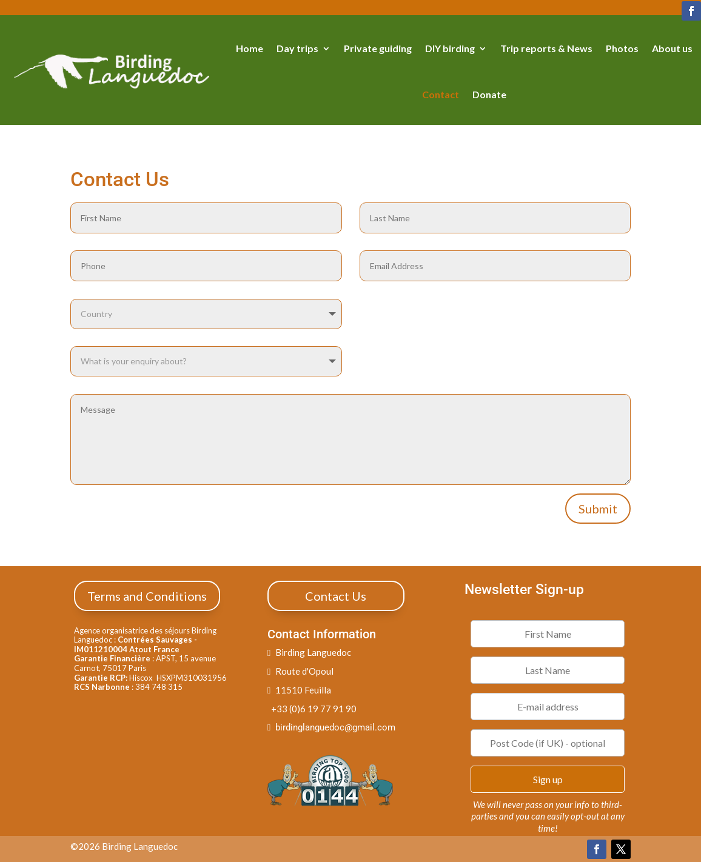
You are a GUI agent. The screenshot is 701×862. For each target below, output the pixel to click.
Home (249, 48)
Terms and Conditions (147, 596)
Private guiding (378, 48)
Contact (440, 94)
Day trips (297, 48)
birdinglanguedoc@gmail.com (335, 727)
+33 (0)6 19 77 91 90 (312, 708)
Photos (622, 48)
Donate (489, 94)
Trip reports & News (546, 48)
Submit (598, 508)
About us (672, 48)
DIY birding (450, 48)
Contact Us (335, 596)
